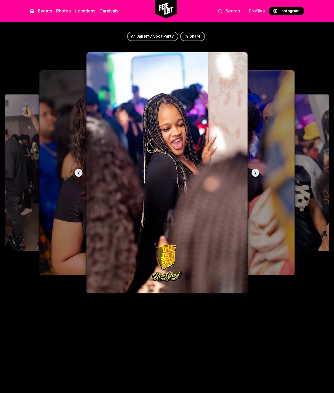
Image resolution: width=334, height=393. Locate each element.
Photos (63, 10)
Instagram (286, 11)
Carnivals (109, 10)
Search (229, 10)
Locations (84, 10)
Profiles (257, 10)
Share (192, 36)
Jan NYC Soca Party (152, 36)
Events (45, 10)
